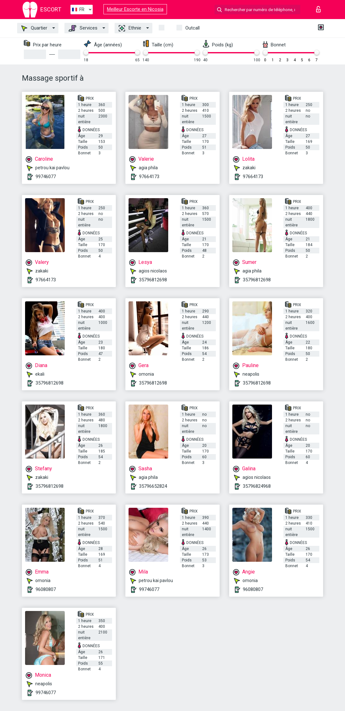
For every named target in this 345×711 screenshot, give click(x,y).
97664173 (149, 176)
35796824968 (257, 486)
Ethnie (130, 28)
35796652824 (153, 486)
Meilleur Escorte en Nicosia (135, 9)
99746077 (46, 176)
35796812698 (153, 280)
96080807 (46, 589)
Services (83, 28)
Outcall (192, 28)
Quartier (34, 28)
